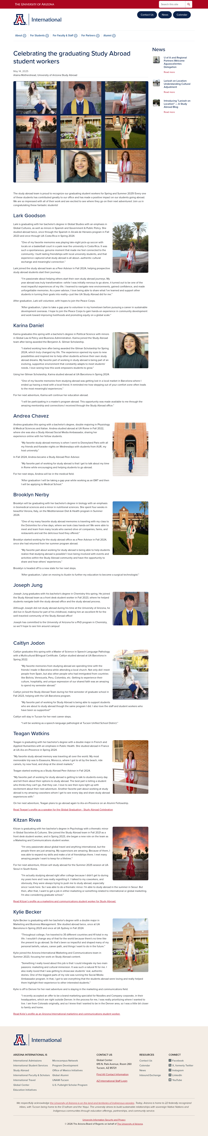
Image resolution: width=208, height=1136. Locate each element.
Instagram (178, 1070)
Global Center (21, 1085)
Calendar (182, 14)
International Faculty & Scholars (31, 1075)
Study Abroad (21, 1070)
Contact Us (147, 14)
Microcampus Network (65, 1060)
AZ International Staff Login (112, 1081)
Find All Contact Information (113, 1074)
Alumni (107, 36)
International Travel (24, 1080)
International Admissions (27, 1060)
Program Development (65, 1065)
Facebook (178, 1060)
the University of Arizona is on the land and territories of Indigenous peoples (92, 1103)
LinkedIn (177, 1075)
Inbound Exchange (150, 1075)
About (18, 36)
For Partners (88, 36)
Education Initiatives (25, 1090)
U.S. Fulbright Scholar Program (69, 1085)
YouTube (177, 1080)
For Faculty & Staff (63, 36)
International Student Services (30, 1065)
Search (188, 4)
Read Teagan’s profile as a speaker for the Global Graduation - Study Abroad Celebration (63, 809)
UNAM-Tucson (60, 1080)
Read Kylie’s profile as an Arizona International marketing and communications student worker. (66, 1014)
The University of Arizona (130, 1124)
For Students (37, 36)
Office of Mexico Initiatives (67, 1070)
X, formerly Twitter (182, 1065)
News (165, 14)
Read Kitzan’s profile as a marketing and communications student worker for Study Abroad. (64, 901)
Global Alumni (60, 1075)
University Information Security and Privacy (104, 1119)
